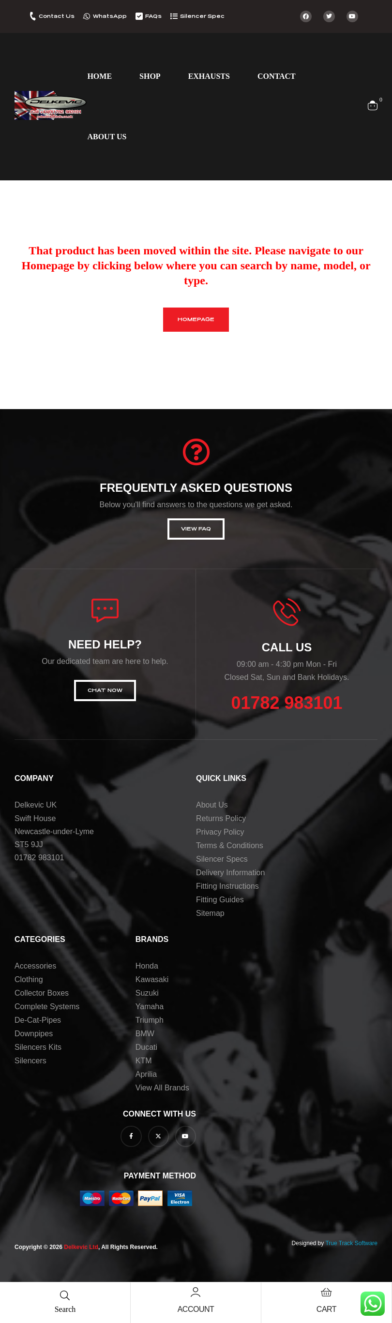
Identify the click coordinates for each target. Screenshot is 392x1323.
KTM (144, 1061)
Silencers (30, 1061)
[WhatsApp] (86, 16)
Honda (147, 966)
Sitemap (210, 913)
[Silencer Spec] (174, 16)
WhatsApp (110, 16)
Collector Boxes (42, 993)
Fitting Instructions (227, 886)
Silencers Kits (38, 1047)
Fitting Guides (220, 900)
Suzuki (147, 993)
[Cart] (326, 1292)
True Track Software (351, 1243)
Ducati (146, 1047)
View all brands (162, 1088)
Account (196, 1309)
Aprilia (146, 1074)
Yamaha (150, 1006)
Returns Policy (221, 818)
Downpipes (34, 1033)
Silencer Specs (222, 859)
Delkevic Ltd (81, 1247)
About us (212, 805)
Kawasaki (152, 979)
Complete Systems (47, 1006)
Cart (326, 1309)
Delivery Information (230, 872)
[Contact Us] (32, 16)
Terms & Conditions (229, 845)
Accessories (35, 966)
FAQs (153, 16)
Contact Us (57, 16)
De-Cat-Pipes (38, 1020)
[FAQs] (139, 16)
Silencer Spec (202, 16)
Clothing (29, 979)
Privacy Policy (220, 832)
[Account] (195, 1292)
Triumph (150, 1020)
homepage (196, 319)
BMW (145, 1033)
